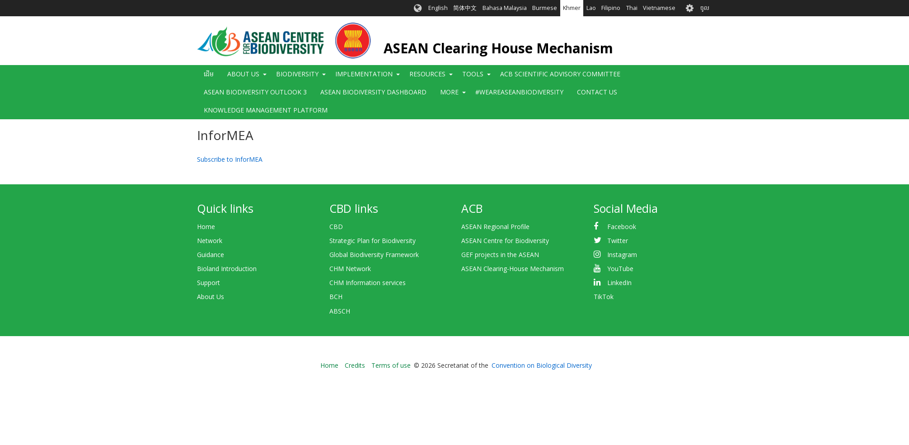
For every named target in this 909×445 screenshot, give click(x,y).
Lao (591, 8)
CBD (336, 226)
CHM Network (350, 268)
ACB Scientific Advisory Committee (560, 74)
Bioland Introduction (227, 268)
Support (208, 282)
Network (209, 240)
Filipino (610, 8)
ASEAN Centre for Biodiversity (505, 240)
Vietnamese (659, 8)
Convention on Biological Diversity (542, 365)
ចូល (704, 8)
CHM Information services (367, 282)
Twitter (617, 240)
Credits (355, 365)
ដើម (209, 74)
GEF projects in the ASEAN (500, 254)
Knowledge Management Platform (266, 110)
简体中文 (465, 8)
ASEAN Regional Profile (495, 226)
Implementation (364, 74)
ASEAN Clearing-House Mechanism (512, 268)
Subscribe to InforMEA (229, 159)
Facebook (621, 226)
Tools (472, 74)
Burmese (544, 8)
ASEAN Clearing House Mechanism (498, 48)
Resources (427, 74)
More (449, 92)
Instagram (622, 254)
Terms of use (391, 365)
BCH (335, 296)
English (438, 8)
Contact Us (597, 92)
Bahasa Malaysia (505, 8)
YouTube (620, 268)
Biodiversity (297, 74)
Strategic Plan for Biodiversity (372, 240)
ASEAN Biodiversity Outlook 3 (255, 92)
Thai (631, 8)
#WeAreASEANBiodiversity (519, 92)
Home (206, 226)
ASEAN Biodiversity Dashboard (373, 92)
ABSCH (339, 311)
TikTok (604, 296)
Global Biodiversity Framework (374, 254)
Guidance (210, 254)
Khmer (572, 8)
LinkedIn (619, 282)
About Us (243, 74)
